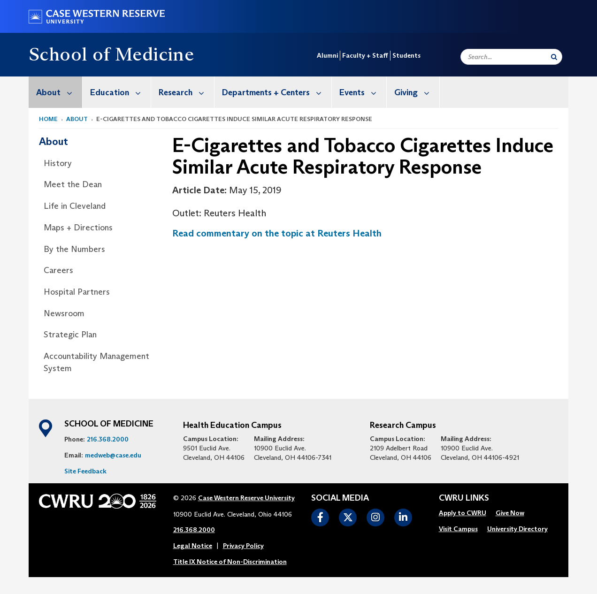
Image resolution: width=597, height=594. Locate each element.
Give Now (510, 513)
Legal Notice (192, 545)
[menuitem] (56, 92)
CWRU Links (464, 498)
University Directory (517, 529)
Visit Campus (458, 529)
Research (186, 92)
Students (406, 55)
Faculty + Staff (365, 55)
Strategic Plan (70, 334)
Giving (416, 92)
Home (48, 118)
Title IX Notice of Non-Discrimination (230, 561)
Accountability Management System (96, 362)
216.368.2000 (108, 439)
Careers (58, 270)
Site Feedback (85, 471)
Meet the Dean (73, 184)
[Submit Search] (554, 57)
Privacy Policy (243, 545)
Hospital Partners (77, 292)
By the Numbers (74, 249)
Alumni (327, 55)
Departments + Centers (276, 92)
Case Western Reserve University (246, 498)
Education (120, 92)
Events (362, 92)
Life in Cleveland (75, 206)
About (59, 92)
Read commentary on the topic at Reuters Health (277, 233)
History (58, 163)
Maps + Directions (78, 227)
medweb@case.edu (113, 455)
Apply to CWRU (462, 513)
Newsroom (64, 313)
